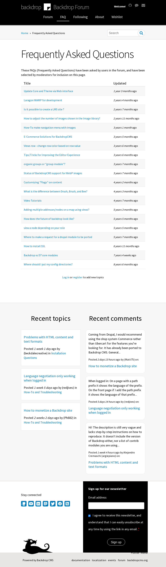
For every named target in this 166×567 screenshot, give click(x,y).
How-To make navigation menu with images (50, 127)
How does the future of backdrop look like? (49, 218)
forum (121, 560)
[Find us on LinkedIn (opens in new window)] (38, 504)
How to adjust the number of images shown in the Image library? (62, 118)
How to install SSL (34, 246)
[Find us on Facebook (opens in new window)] (60, 504)
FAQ (63, 17)
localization (99, 560)
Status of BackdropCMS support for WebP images (53, 173)
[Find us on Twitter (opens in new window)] (52, 504)
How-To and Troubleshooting (43, 392)
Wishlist (117, 17)
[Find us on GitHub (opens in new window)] (24, 504)
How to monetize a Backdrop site (48, 410)
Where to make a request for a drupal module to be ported (58, 237)
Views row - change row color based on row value (52, 145)
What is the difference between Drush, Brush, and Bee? (55, 191)
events (112, 560)
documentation (81, 560)
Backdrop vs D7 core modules (41, 255)
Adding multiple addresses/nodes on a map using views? (56, 209)
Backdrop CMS (45, 560)
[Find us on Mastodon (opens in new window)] (45, 504)
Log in (65, 277)
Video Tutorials (33, 200)
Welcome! (119, 6)
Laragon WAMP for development (43, 100)
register (78, 277)
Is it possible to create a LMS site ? (44, 109)
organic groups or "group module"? (44, 164)
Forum (48, 17)
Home (24, 33)
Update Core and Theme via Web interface (48, 91)
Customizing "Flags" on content (43, 182)
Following (80, 17)
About (99, 17)
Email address (97, 497)
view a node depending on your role (44, 228)
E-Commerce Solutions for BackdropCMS (48, 136)
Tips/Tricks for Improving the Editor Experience (52, 155)
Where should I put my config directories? (48, 264)
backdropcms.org (137, 560)
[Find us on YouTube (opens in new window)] (31, 504)
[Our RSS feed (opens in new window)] (67, 504)
